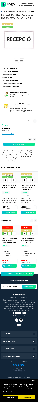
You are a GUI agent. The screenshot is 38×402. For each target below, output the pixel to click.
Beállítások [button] (10, 397)
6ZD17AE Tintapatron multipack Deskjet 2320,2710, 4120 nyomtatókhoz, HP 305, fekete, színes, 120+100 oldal (28, 241)
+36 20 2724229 (26, 3)
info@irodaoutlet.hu (28, 5)
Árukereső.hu (19, 368)
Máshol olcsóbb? (8, 134)
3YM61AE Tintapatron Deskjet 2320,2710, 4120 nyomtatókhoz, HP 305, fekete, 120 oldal (9, 241)
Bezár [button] (34, 380)
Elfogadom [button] (27, 397)
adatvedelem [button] (7, 391)
